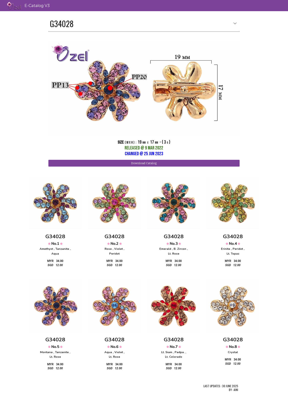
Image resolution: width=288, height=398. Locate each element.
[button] (235, 24)
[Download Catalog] (143, 163)
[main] (144, 24)
